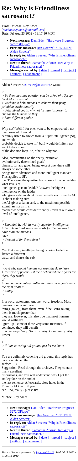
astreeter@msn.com (37, 84)
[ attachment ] (32, 74)
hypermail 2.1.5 (45, 452)
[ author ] (16, 74)
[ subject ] (69, 70)
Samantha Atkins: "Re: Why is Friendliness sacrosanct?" (41, 64)
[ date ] (44, 70)
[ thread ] (56, 70)
